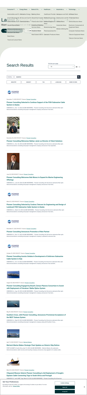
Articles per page (53, 63)
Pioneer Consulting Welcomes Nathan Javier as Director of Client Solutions (34, 141)
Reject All (64, 387)
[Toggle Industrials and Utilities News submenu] (66, 9)
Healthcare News (48, 9)
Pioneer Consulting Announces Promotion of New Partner (28, 232)
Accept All (64, 392)
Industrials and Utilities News (60, 9)
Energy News (23, 9)
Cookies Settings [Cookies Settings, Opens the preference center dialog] (65, 383)
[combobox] (61, 66)
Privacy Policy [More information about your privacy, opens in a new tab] (16, 386)
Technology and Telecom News (73, 9)
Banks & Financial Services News (35, 9)
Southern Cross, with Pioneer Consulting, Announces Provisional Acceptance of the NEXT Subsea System (36, 316)
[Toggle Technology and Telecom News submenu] (79, 9)
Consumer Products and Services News (11, 9)
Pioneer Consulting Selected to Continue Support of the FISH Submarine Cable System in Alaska (36, 103)
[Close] (84, 387)
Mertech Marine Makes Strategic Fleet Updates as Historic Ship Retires (33, 345)
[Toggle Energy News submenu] (29, 9)
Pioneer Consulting (31, 99)
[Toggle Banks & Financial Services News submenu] (42, 9)
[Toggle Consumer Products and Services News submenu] (17, 9)
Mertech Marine (28, 342)
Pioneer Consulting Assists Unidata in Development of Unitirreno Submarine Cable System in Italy (35, 257)
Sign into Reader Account (12, 31)
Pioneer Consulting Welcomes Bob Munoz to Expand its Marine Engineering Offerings (35, 178)
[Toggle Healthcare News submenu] (54, 9)
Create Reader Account (34, 31)
